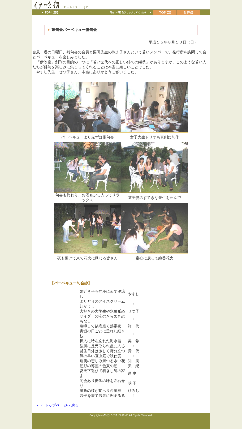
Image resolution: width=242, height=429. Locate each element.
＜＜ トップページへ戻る (57, 405)
